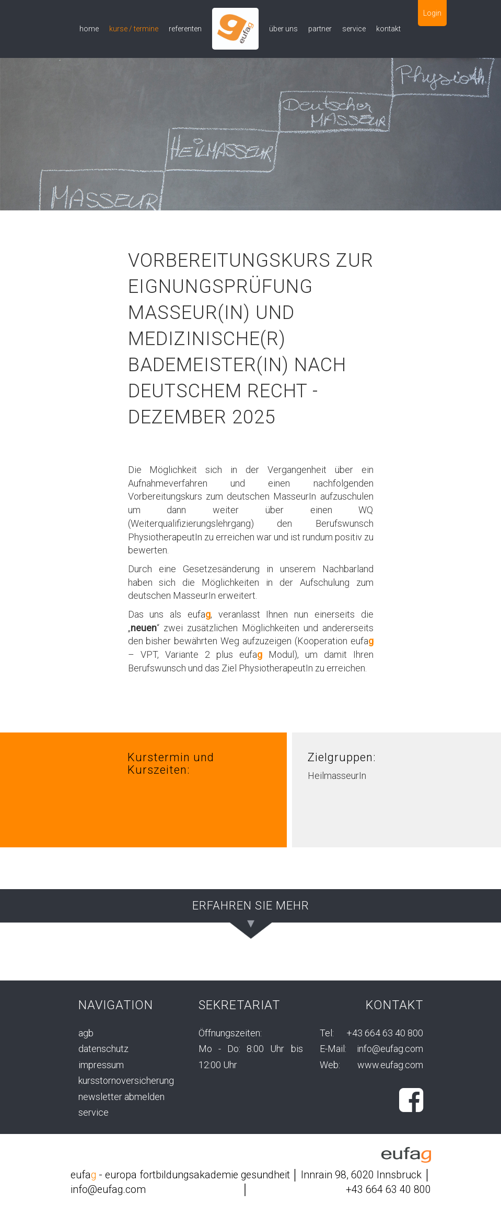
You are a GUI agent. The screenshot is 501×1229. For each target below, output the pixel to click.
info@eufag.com (390, 1048)
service (354, 29)
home (89, 29)
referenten (185, 29)
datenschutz (103, 1048)
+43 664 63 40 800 (384, 1032)
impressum (101, 1064)
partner (320, 29)
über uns (283, 29)
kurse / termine (133, 29)
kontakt (388, 29)
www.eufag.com (390, 1064)
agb (86, 1032)
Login (432, 13)
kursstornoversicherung (126, 1080)
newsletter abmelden (121, 1096)
